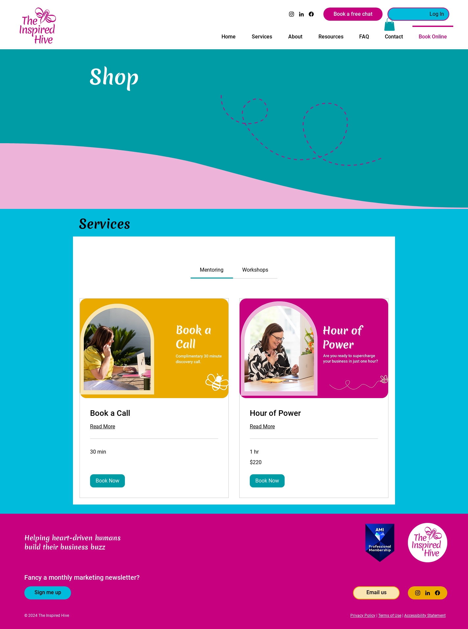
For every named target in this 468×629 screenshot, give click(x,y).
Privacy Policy (362, 615)
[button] (262, 34)
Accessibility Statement (425, 615)
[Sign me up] (47, 592)
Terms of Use (389, 615)
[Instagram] (291, 14)
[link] (211, 270)
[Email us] (376, 592)
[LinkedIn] (301, 14)
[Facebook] (311, 14)
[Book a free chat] (353, 14)
